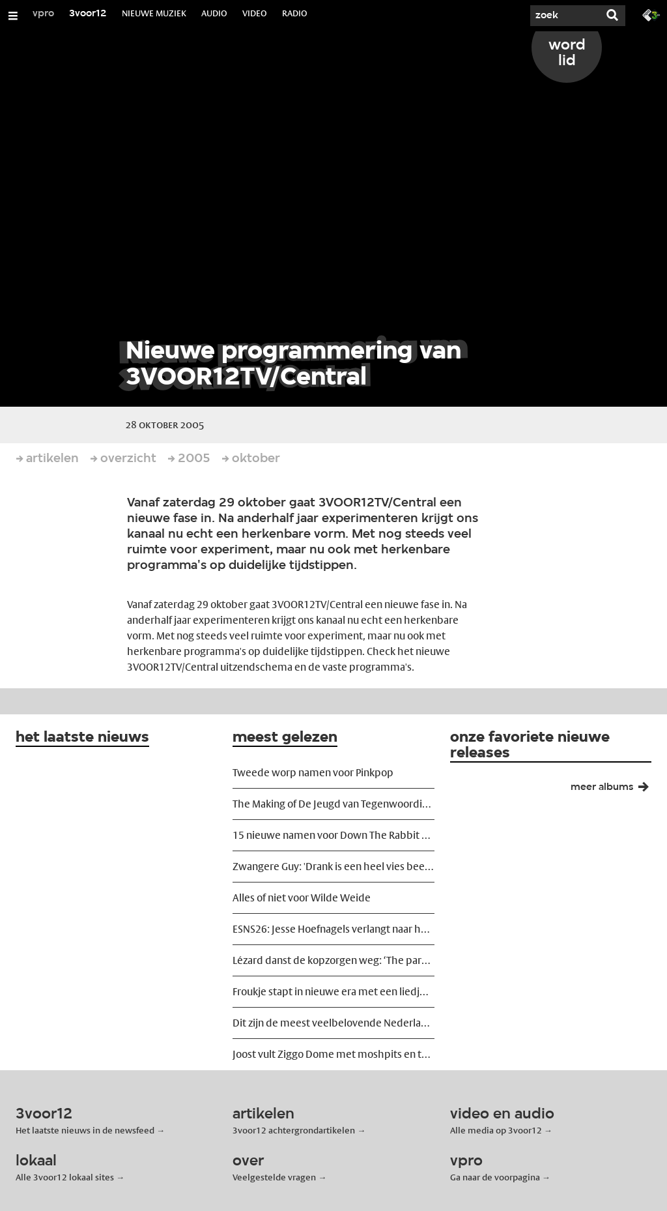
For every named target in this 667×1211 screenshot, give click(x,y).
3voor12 (88, 13)
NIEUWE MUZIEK (154, 13)
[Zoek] (560, 15)
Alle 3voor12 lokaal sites (65, 1177)
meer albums (615, 790)
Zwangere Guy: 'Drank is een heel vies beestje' (333, 866)
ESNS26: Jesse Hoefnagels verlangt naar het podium (333, 929)
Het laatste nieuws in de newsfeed (85, 1130)
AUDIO (214, 13)
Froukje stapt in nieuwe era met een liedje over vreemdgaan (333, 991)
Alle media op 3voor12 (496, 1130)
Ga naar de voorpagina (495, 1177)
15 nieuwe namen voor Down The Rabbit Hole (333, 835)
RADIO (294, 13)
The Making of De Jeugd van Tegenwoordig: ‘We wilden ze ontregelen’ (333, 804)
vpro (43, 13)
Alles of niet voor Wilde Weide (302, 897)
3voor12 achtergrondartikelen (294, 1130)
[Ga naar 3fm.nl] (651, 14)
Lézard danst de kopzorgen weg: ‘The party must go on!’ (333, 960)
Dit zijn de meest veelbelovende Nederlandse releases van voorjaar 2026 (333, 1023)
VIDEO (254, 13)
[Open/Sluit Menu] (13, 15)
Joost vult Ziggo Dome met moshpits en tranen (333, 1054)
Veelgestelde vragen (274, 1177)
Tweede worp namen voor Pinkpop (313, 772)
